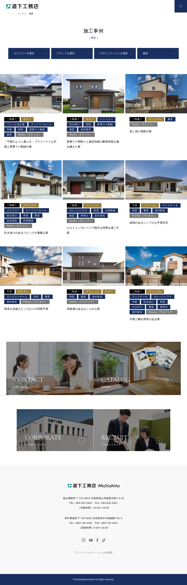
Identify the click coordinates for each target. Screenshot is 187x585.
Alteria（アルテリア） (82, 301)
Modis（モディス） (29, 134)
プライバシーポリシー (86, 552)
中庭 (9, 129)
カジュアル (155, 119)
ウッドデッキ (170, 205)
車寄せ (84, 215)
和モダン (23, 291)
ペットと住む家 (16, 124)
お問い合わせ (163, 6)
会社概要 (108, 552)
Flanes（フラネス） (144, 215)
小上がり (137, 307)
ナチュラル (29, 205)
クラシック (92, 291)
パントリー (106, 119)
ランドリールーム (41, 124)
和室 (20, 129)
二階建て (12, 119)
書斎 (9, 134)
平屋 (134, 205)
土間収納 (110, 210)
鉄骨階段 (28, 220)
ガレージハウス (78, 210)
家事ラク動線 (37, 129)
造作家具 (86, 129)
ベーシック (92, 205)
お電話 (151, 6)
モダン (27, 119)
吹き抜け (74, 124)
